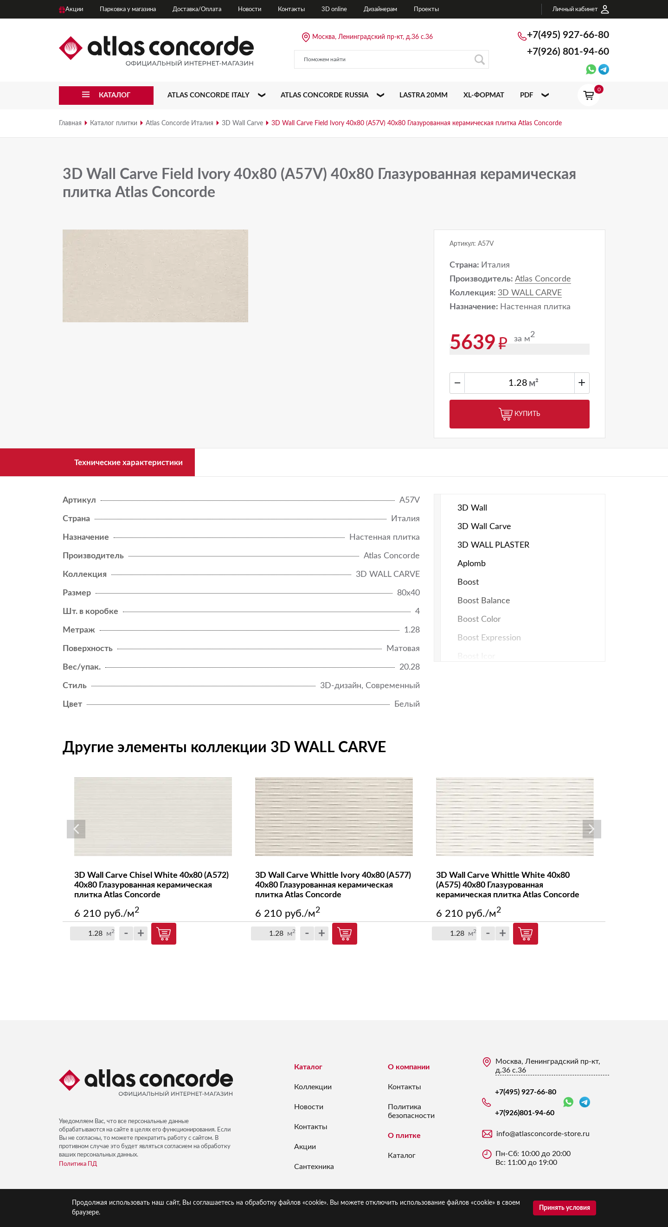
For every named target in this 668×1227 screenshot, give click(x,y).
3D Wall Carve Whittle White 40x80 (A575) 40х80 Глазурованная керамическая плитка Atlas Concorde (507, 888)
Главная (70, 123)
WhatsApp (568, 1105)
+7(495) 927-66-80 (568, 35)
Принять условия (564, 1208)
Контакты (311, 1129)
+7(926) (568, 52)
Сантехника (314, 1169)
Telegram (584, 1104)
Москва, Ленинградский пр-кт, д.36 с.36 (372, 37)
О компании (409, 1070)
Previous (76, 832)
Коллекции (313, 1089)
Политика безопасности (411, 1114)
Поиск (479, 59)
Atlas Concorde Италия (179, 123)
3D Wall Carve (242, 123)
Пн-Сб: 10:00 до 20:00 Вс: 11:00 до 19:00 (533, 1161)
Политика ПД (78, 1167)
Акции (305, 1149)
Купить (519, 414)
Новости (308, 1109)
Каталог (308, 1070)
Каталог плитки (113, 123)
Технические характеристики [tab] (134, 464)
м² (534, 383)
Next (592, 832)
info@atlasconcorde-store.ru (543, 1136)
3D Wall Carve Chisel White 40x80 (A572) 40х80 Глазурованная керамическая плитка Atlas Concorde (151, 888)
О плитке (404, 1138)
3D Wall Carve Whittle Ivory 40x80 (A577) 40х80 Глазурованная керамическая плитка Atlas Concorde (333, 888)
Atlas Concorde (543, 279)
